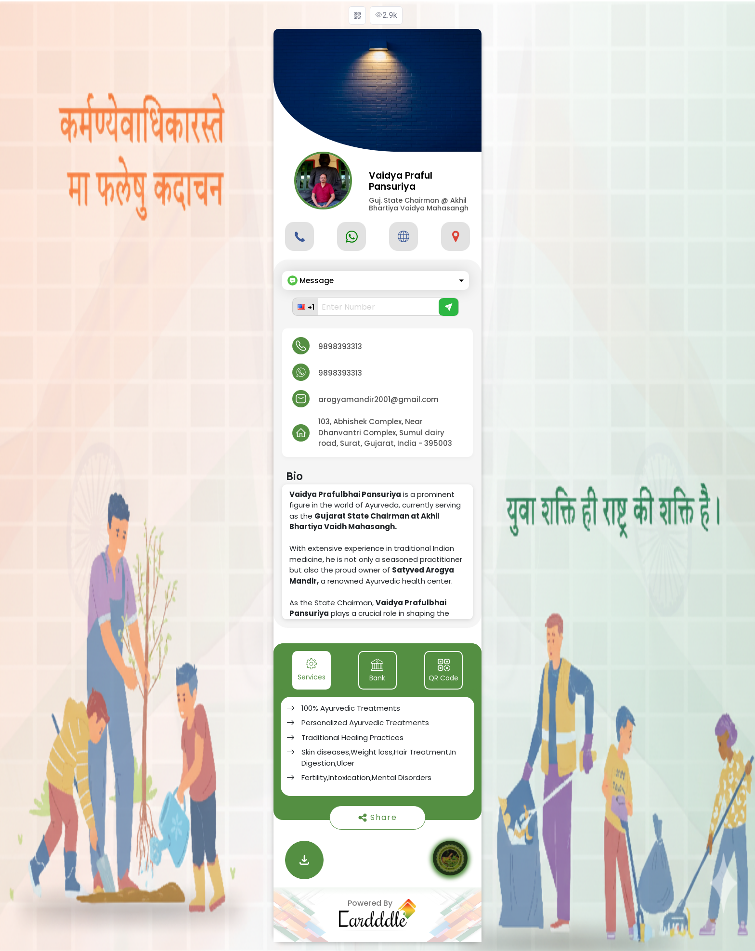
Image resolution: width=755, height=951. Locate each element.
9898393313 (340, 346)
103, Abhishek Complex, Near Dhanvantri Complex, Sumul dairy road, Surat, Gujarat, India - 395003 (385, 432)
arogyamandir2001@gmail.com (378, 399)
